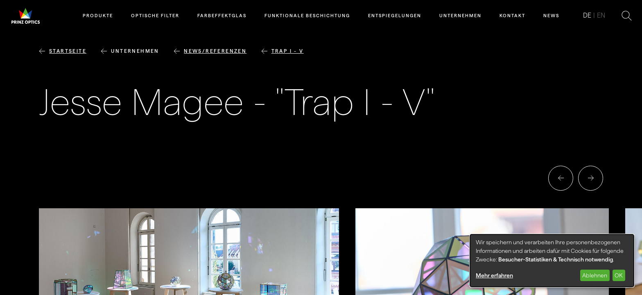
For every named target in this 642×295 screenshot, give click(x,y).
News (551, 15)
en (601, 15)
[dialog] (552, 260)
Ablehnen (594, 275)
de (587, 15)
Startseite (67, 51)
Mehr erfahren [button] (494, 275)
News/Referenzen (215, 51)
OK (619, 275)
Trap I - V (287, 51)
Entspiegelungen (394, 15)
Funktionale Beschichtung (307, 15)
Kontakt (512, 15)
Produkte (98, 15)
